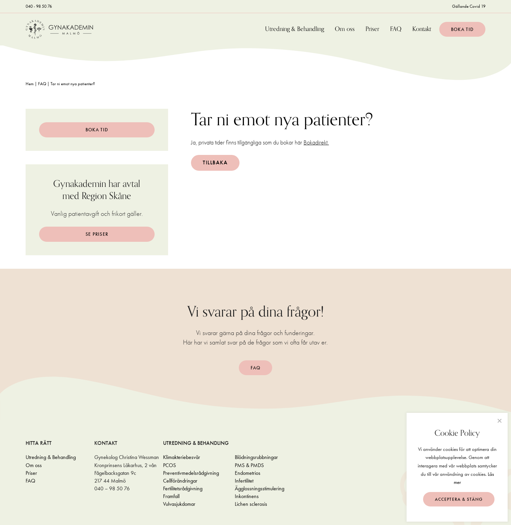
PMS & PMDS (249, 465)
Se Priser (97, 234)
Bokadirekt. (316, 142)
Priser (372, 29)
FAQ (396, 29)
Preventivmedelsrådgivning (191, 473)
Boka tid (462, 29)
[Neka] (499, 420)
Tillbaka (215, 162)
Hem (30, 84)
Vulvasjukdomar (179, 503)
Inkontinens (247, 496)
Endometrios (247, 473)
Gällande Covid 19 (468, 6)
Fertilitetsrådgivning (182, 488)
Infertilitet (244, 480)
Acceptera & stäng (459, 499)
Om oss (345, 29)
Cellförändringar (180, 480)
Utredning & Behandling (294, 29)
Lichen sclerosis (251, 503)
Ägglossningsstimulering (259, 488)
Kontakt (421, 29)
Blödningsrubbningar (256, 457)
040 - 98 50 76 (39, 6)
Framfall (171, 496)
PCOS (169, 465)
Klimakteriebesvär (181, 457)
